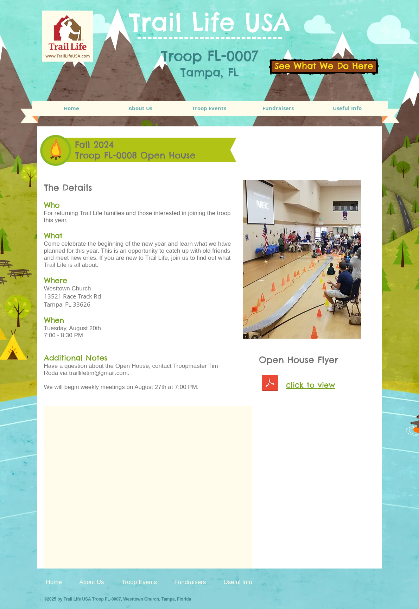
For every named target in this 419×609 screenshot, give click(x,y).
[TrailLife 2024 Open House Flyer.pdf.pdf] (270, 384)
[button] (209, 108)
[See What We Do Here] (324, 66)
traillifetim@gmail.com (98, 373)
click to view (310, 385)
